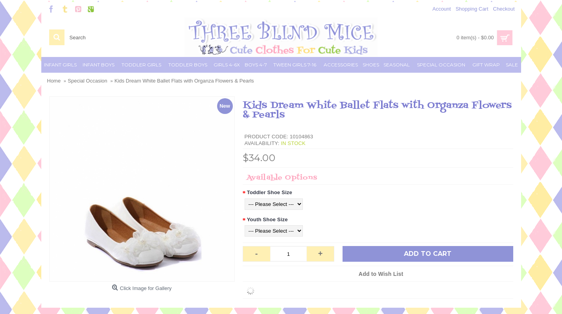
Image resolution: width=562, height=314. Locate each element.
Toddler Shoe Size (269, 192)
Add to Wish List (381, 274)
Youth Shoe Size (267, 219)
